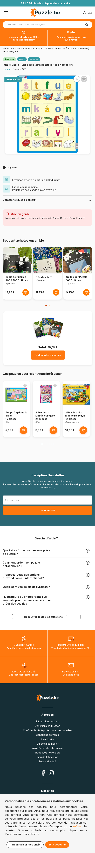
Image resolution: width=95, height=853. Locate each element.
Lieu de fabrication (47, 757)
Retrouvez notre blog (47, 752)
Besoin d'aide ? (47, 761)
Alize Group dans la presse (47, 748)
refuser (78, 826)
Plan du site (47, 739)
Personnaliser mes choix (25, 844)
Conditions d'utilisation (47, 725)
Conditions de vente (47, 734)
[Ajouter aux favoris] (84, 79)
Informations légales (47, 721)
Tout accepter (57, 844)
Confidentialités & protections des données (47, 730)
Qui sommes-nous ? (48, 743)
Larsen (6, 69)
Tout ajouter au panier (47, 355)
